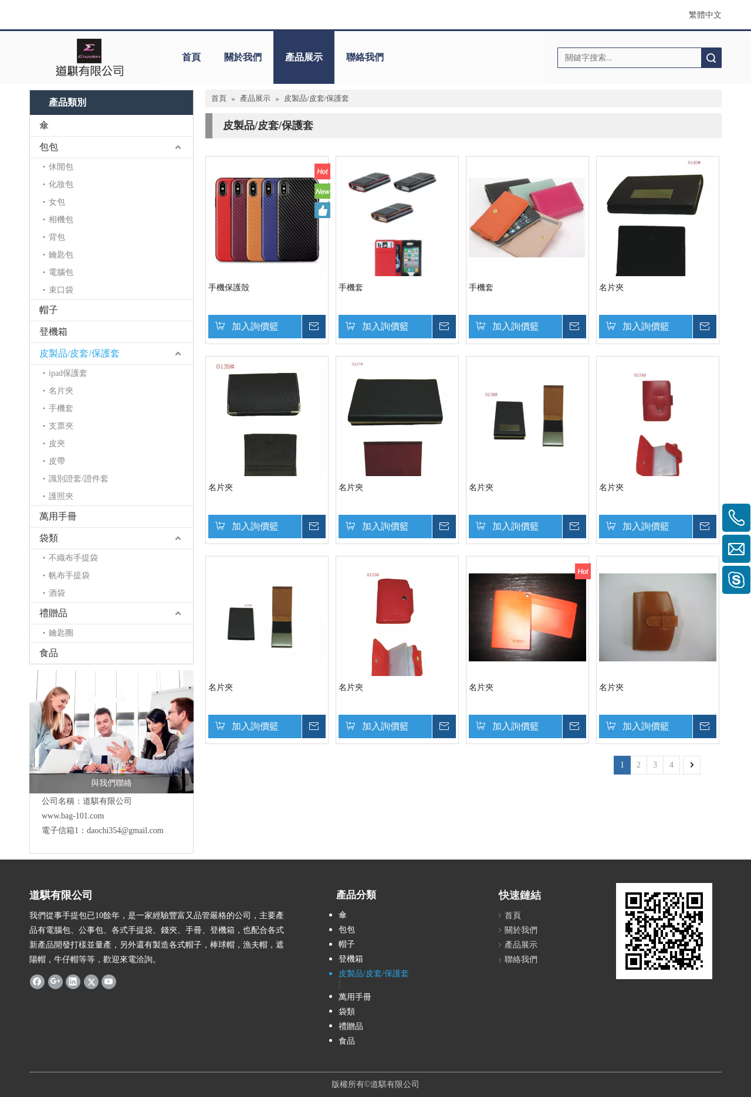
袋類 (48, 538)
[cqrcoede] (664, 931)
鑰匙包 (61, 254)
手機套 (61, 408)
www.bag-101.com (73, 815)
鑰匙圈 (61, 633)
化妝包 (61, 184)
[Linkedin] (73, 981)
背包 (57, 237)
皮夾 (57, 443)
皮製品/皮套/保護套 (79, 353)
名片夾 (61, 390)
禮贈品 (53, 613)
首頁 (191, 57)
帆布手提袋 (69, 575)
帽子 (48, 310)
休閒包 (61, 166)
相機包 (61, 219)
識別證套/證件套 (79, 478)
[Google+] (55, 981)
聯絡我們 (365, 57)
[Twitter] (91, 981)
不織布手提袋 (73, 557)
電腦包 (61, 272)
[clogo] (89, 57)
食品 (48, 653)
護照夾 (61, 496)
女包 (57, 202)
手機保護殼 (228, 287)
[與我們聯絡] (111, 731)
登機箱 (53, 332)
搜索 (711, 57)
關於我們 (243, 57)
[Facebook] (37, 981)
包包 (48, 147)
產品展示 (304, 57)
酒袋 (57, 593)
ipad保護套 (68, 373)
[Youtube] (109, 981)
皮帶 (57, 461)
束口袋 (61, 290)
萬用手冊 (58, 516)
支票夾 (61, 426)
